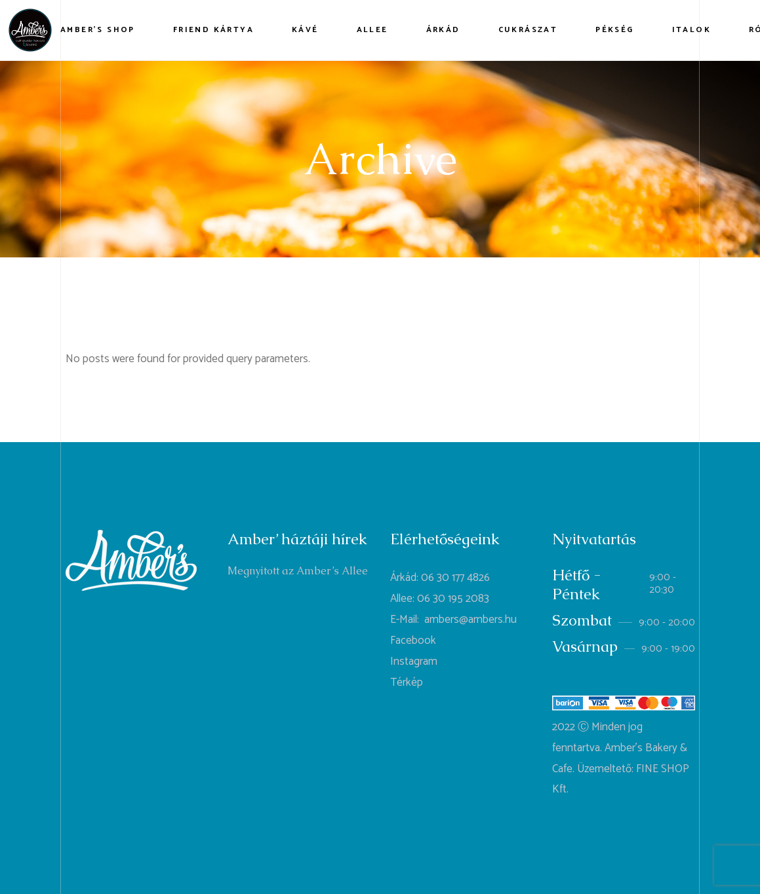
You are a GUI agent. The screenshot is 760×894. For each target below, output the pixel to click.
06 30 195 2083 (453, 598)
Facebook (413, 640)
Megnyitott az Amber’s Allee (298, 571)
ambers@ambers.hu (470, 619)
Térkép (406, 682)
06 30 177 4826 (455, 577)
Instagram (413, 661)
